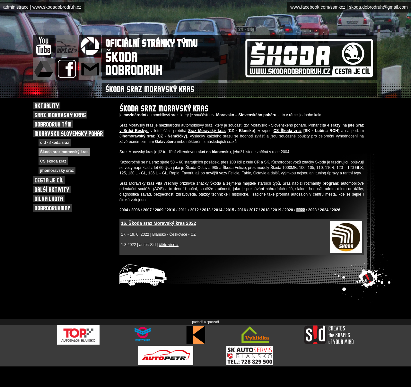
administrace (16, 7)
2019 (277, 210)
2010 (171, 210)
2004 (123, 210)
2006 (135, 210)
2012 (194, 210)
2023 (312, 210)
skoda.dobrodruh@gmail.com (378, 7)
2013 (206, 210)
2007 (147, 210)
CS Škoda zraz (288, 130)
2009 (159, 210)
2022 (300, 210)
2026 (336, 210)
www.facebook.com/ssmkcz (317, 7)
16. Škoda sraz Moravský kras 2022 (158, 223)
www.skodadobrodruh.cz (57, 7)
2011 (183, 210)
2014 (218, 210)
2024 (324, 210)
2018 (265, 210)
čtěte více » (169, 244)
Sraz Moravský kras (207, 130)
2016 (241, 210)
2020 (288, 210)
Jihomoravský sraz (137, 136)
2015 (229, 210)
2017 (253, 210)
